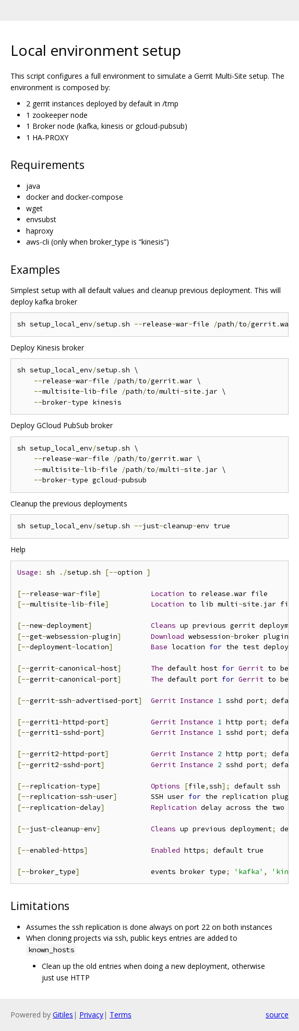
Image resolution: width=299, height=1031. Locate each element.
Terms (120, 1015)
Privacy (91, 1015)
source (277, 1015)
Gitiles (63, 1015)
